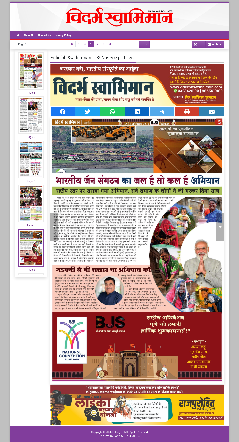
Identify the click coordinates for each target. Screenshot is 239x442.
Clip (198, 44)
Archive (214, 45)
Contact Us (44, 35)
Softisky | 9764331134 (127, 436)
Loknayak (117, 432)
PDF (144, 44)
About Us (29, 35)
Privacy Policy (63, 35)
